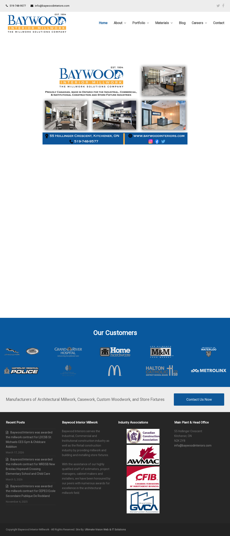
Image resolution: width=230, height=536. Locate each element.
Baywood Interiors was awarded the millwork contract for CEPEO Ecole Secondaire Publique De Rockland (31, 491)
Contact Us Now (199, 399)
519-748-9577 (18, 5)
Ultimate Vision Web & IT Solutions (105, 529)
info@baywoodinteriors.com (52, 5)
